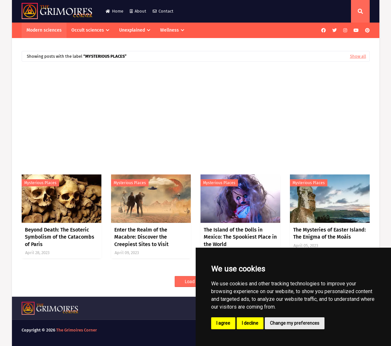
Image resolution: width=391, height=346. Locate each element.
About (138, 11)
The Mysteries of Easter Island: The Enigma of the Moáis (329, 233)
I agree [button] (223, 323)
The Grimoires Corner (76, 330)
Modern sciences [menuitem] (44, 30)
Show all (358, 56)
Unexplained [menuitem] (132, 30)
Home (114, 11)
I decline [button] (250, 323)
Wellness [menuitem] (169, 30)
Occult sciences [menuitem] (87, 30)
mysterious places (40, 183)
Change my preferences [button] (294, 323)
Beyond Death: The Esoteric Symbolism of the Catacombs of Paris (59, 237)
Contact (163, 11)
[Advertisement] (196, 115)
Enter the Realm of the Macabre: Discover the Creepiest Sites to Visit (141, 237)
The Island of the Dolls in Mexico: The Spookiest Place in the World (240, 237)
